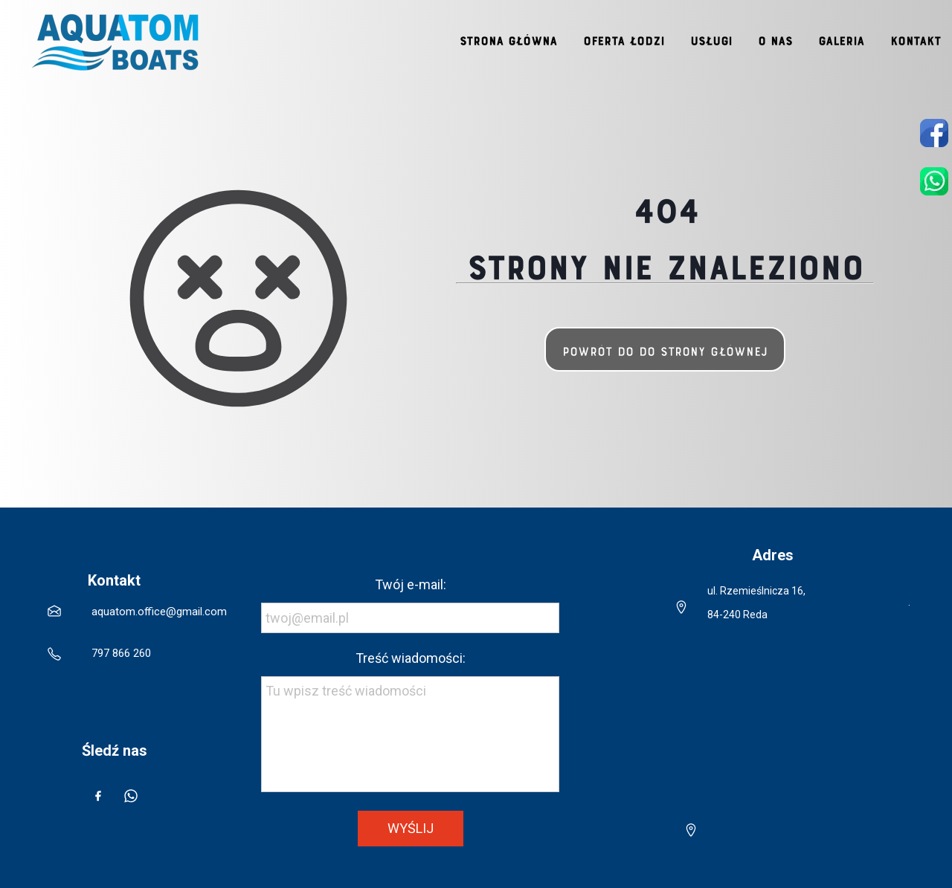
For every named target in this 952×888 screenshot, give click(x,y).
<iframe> (759, 736)
